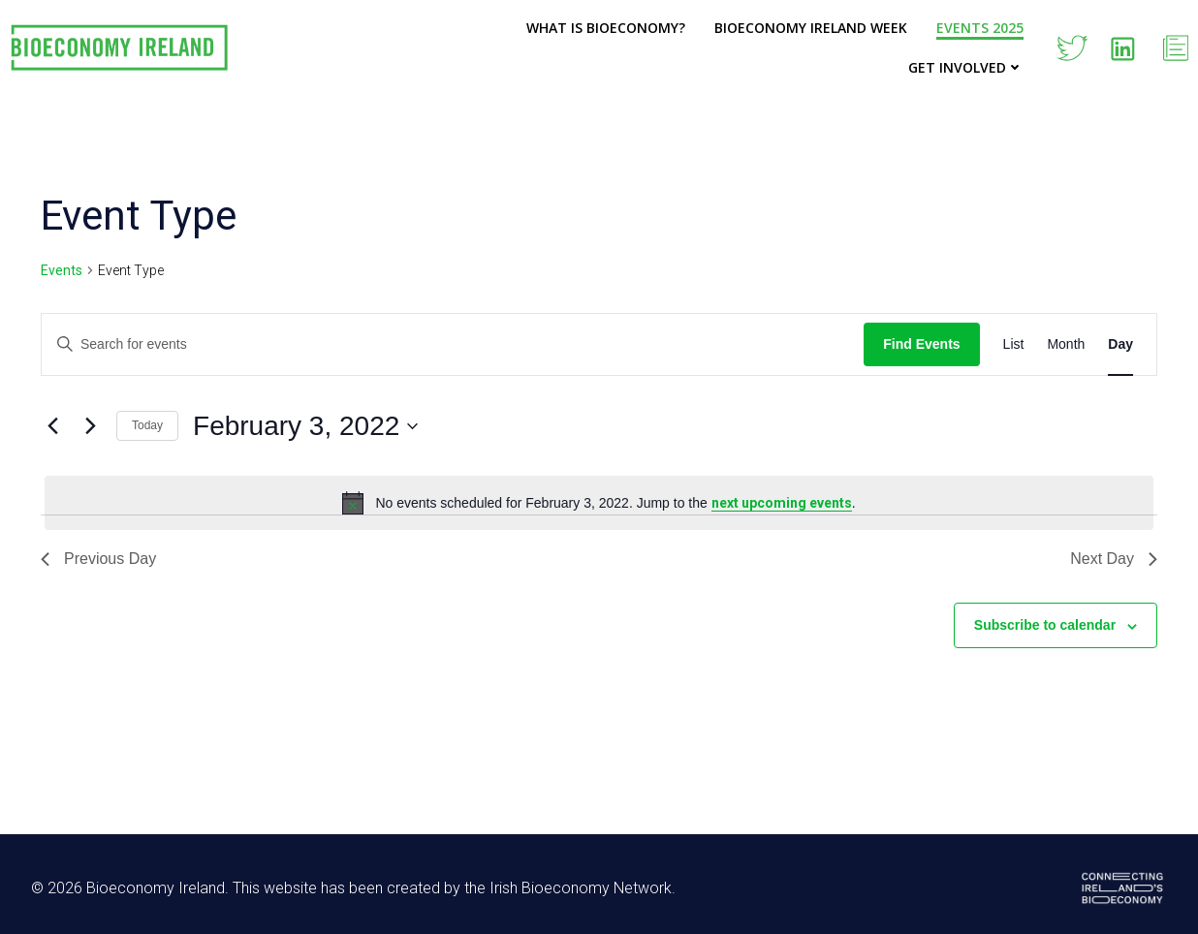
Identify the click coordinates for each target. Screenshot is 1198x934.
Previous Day (98, 558)
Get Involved (966, 67)
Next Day (1113, 558)
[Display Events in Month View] (1066, 344)
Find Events (921, 344)
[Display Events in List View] (1014, 344)
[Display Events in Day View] (1120, 344)
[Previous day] (52, 426)
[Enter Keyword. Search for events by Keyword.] (453, 344)
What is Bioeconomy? (605, 27)
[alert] (599, 503)
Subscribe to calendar (1045, 625)
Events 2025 (980, 27)
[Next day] (90, 426)
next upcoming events (781, 503)
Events (61, 270)
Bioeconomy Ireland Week (810, 27)
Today (147, 425)
